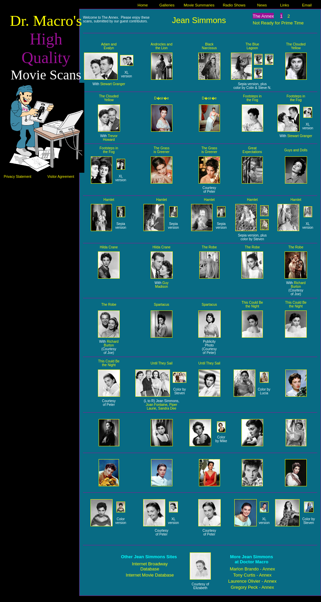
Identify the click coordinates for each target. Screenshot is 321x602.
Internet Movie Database (150, 575)
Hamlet (108, 200)
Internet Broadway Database (150, 566)
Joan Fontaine (156, 405)
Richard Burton (298, 284)
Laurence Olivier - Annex (252, 581)
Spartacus (161, 304)
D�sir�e (161, 98)
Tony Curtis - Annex (252, 575)
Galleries (167, 5)
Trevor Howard (110, 138)
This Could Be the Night (252, 304)
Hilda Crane (109, 247)
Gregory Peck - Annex (252, 587)
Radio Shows (234, 5)
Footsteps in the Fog (252, 98)
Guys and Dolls (295, 150)
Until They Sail (161, 363)
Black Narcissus (209, 46)
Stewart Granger (112, 84)
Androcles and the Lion (161, 46)
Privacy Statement (17, 176)
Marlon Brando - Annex (252, 568)
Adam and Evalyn (109, 46)
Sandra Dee (167, 408)
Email (306, 5)
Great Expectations (252, 150)
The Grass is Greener (162, 150)
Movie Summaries (199, 5)
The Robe (209, 247)
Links (284, 5)
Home (143, 5)
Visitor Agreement (60, 176)
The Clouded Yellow (295, 46)
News (262, 5)
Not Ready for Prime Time (278, 22)
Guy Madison (161, 284)
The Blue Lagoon (252, 46)
